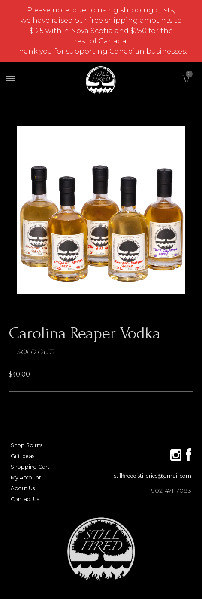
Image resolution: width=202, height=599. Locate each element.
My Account (26, 477)
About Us (23, 488)
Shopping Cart (30, 467)
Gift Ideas (22, 456)
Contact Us (25, 499)
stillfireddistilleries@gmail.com (152, 476)
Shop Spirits (26, 445)
